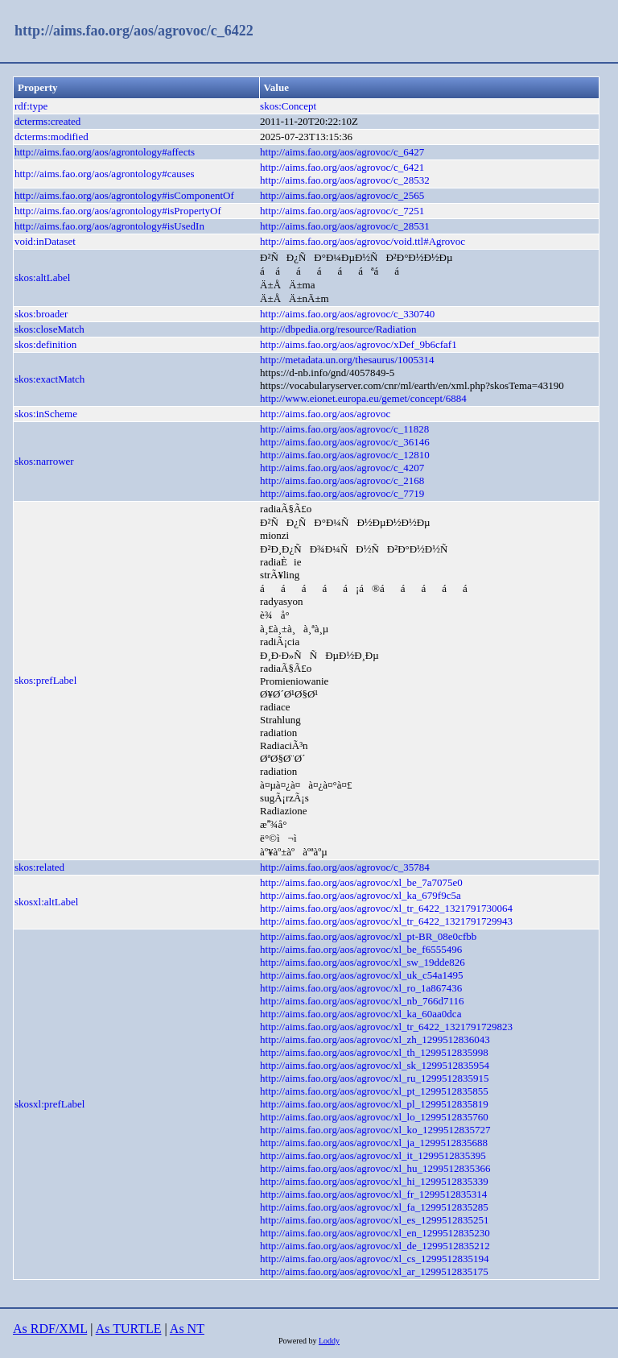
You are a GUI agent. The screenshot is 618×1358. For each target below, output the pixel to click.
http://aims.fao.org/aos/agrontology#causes (104, 174)
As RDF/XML (50, 1328)
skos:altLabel (42, 277)
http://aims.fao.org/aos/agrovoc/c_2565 (342, 195)
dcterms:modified (51, 136)
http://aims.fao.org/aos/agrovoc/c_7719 (342, 493)
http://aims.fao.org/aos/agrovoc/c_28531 (345, 226)
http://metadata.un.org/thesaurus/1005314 (347, 360)
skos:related (39, 867)
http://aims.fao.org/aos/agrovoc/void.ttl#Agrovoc (362, 241)
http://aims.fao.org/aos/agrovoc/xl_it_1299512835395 (373, 1155)
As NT (187, 1328)
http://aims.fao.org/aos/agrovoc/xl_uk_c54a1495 (362, 975)
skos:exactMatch (49, 379)
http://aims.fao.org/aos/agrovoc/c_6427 (342, 152)
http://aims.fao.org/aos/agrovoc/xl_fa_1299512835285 (374, 1207)
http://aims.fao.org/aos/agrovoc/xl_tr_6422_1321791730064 (386, 908)
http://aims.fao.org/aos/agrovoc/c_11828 (344, 429)
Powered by (298, 1340)
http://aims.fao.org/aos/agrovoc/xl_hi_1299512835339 (374, 1181)
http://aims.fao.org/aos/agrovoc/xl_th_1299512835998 (374, 1052)
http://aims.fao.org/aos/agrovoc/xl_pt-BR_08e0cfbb (368, 936)
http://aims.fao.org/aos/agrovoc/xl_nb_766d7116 (362, 1001)
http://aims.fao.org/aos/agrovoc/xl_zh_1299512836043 (375, 1039)
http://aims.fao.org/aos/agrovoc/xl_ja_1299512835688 (374, 1142)
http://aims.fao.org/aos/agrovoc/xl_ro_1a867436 (361, 988)
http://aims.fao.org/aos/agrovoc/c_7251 (342, 211)
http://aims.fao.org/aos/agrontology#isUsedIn (109, 226)
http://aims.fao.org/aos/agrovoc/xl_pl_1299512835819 (374, 1104)
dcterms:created (47, 121)
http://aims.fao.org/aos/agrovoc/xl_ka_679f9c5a (360, 895)
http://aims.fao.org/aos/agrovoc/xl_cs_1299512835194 (374, 1258)
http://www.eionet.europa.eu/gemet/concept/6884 (363, 398)
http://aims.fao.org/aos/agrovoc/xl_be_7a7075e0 (361, 882)
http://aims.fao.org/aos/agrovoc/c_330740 (347, 314)
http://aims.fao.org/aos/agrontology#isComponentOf (124, 195)
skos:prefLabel (45, 680)
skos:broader (41, 314)
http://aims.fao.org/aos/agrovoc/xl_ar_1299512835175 (374, 1271)
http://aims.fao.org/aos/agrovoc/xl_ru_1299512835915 (374, 1078)
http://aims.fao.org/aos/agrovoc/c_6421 (342, 167)
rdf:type (30, 106)
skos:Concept (288, 106)
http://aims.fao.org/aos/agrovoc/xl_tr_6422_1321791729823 (386, 1027)
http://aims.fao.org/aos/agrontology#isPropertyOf (117, 211)
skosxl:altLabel (46, 902)
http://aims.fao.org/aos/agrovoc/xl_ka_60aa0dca (360, 1014)
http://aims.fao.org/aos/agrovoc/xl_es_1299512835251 (374, 1220)
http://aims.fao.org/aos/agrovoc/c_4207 (342, 468)
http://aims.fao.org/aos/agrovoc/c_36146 (345, 442)
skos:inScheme (45, 414)
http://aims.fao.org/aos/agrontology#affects (104, 152)
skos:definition (45, 344)
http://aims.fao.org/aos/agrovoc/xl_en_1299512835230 (375, 1233)
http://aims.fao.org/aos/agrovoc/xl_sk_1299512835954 (374, 1065)
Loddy (329, 1340)
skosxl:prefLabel (49, 1104)
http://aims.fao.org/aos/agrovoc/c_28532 (345, 180)
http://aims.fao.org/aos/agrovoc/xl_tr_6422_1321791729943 (386, 921)
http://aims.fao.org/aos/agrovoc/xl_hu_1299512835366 (375, 1168)
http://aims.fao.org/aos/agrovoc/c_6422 (133, 31)
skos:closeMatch (49, 329)
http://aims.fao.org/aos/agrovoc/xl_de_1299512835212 (375, 1246)
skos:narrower (44, 461)
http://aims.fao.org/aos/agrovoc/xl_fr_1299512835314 (373, 1194)
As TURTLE (129, 1328)
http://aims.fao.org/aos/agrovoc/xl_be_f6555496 (361, 949)
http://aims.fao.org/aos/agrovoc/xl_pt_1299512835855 (374, 1091)
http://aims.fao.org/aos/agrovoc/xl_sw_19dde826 (362, 962)
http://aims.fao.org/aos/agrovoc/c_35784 (345, 867)
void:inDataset (45, 241)
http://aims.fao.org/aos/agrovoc (325, 414)
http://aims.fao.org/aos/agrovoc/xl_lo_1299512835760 (374, 1117)
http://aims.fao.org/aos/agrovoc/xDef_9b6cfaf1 (358, 344)
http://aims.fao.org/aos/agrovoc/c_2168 (342, 480)
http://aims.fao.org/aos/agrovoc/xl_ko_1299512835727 (375, 1130)
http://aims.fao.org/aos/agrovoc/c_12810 (345, 455)
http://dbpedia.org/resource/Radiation (338, 329)
